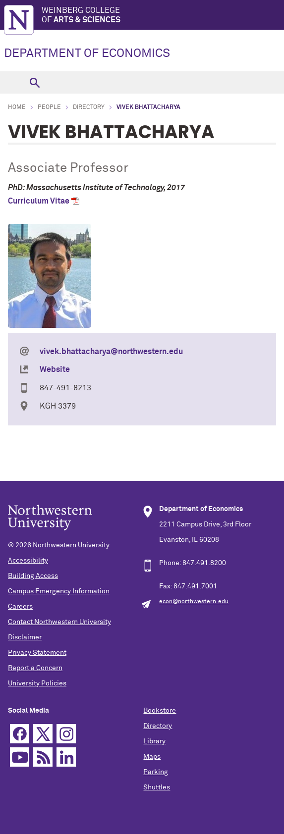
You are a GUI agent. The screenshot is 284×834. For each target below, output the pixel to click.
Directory (89, 107)
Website (55, 369)
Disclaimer (25, 637)
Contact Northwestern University (59, 622)
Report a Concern (35, 668)
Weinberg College (163, 15)
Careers (20, 606)
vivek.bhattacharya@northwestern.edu (111, 352)
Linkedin (66, 757)
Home (17, 107)
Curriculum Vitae (38, 201)
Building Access (33, 576)
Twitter (43, 733)
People (49, 107)
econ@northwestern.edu (193, 602)
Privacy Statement (37, 652)
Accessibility (28, 560)
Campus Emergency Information (59, 591)
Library (154, 741)
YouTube (19, 757)
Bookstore (159, 710)
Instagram (66, 733)
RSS (43, 757)
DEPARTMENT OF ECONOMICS (87, 53)
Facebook (19, 733)
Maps (152, 756)
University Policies (37, 683)
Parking (155, 772)
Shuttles (156, 787)
